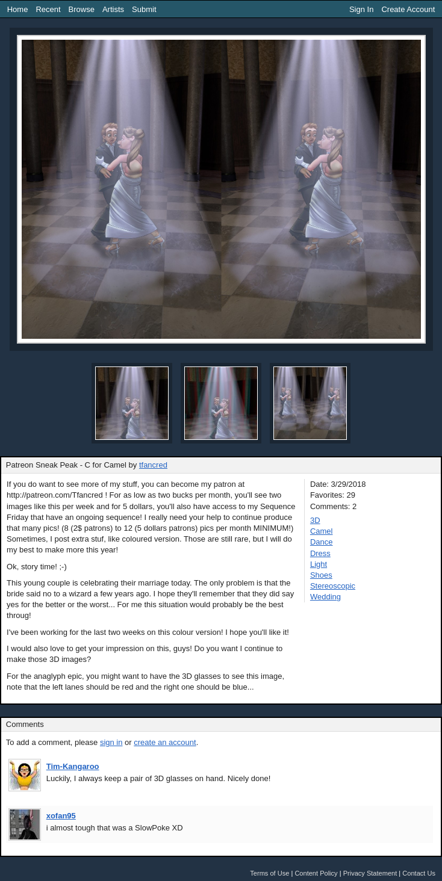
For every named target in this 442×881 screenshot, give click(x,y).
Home (17, 9)
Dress (320, 553)
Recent (48, 9)
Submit (144, 9)
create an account (165, 742)
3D (315, 520)
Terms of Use (269, 873)
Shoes (321, 575)
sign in (111, 742)
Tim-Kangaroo (72, 766)
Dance (321, 541)
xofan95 (61, 815)
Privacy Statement (370, 873)
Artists (113, 9)
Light (318, 564)
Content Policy (315, 873)
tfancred (153, 464)
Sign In (361, 9)
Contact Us (418, 873)
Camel (321, 531)
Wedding (325, 596)
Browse (82, 9)
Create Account (408, 9)
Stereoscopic (332, 585)
